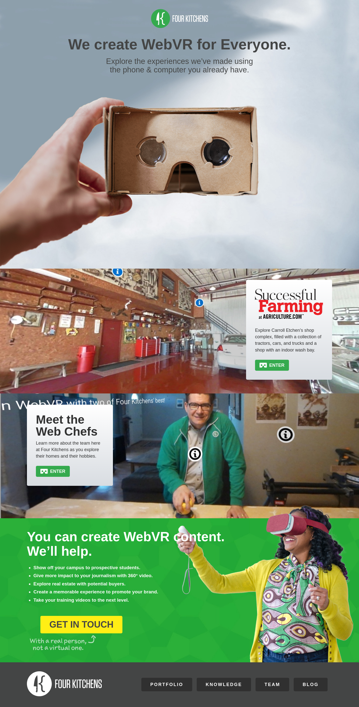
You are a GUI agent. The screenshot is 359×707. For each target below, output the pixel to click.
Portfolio (166, 684)
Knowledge (224, 684)
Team (272, 684)
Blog (311, 684)
